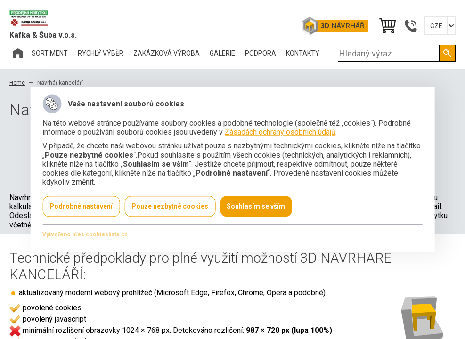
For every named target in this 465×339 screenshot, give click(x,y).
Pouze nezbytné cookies (169, 206)
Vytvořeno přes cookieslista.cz (85, 235)
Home (17, 83)
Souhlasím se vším (256, 206)
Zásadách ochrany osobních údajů (280, 132)
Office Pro (56, 18)
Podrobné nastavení (81, 206)
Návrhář (342, 26)
